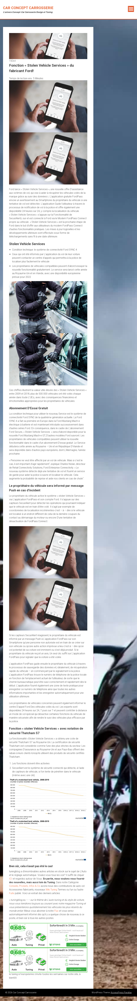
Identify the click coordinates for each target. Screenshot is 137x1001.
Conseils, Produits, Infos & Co (24, 886)
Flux (56, 910)
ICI (10, 878)
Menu (131, 9)
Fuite (11, 893)
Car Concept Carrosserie (28, 8)
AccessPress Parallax (121, 992)
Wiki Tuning (51, 889)
